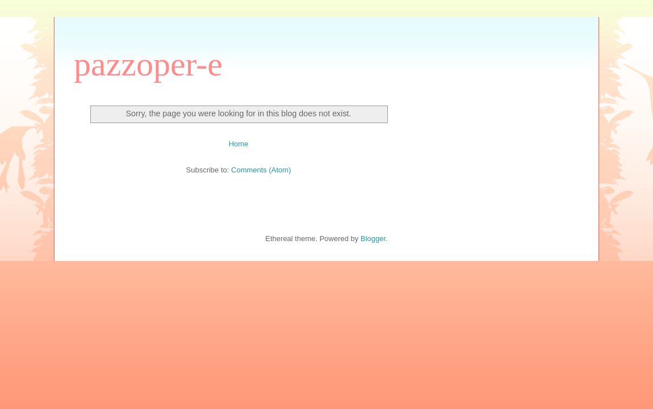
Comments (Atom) (261, 170)
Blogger (373, 238)
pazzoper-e (148, 64)
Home (239, 144)
